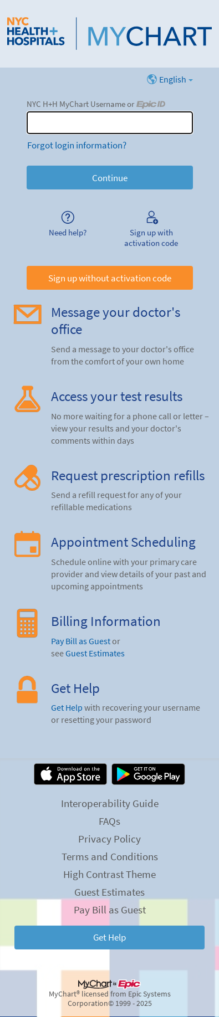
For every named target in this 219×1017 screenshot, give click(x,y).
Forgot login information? (76, 145)
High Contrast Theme (109, 874)
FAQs (109, 821)
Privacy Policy (109, 838)
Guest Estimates (95, 653)
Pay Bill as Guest (80, 641)
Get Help (67, 707)
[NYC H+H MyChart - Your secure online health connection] (109, 34)
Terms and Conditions (110, 856)
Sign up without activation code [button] (109, 278)
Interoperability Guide (110, 803)
